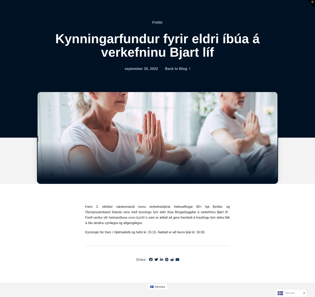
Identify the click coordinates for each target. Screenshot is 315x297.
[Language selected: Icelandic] (291, 293)
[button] (311, 4)
